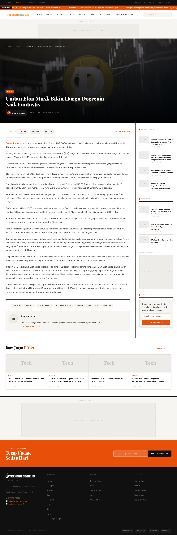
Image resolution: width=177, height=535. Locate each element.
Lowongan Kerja (124, 14)
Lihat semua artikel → (30, 326)
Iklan (160, 3)
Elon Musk (17, 305)
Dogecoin (107, 305)
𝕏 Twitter (22, 131)
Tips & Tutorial (96, 490)
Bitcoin (29, 305)
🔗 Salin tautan (123, 131)
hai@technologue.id (16, 504)
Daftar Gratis (156, 322)
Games (93, 486)
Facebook (48, 131)
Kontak (168, 3)
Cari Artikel (95, 500)
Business (61, 14)
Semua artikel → (164, 349)
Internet (82, 14)
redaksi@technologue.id (17, 501)
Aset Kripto (93, 305)
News (39, 14)
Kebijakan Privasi (141, 500)
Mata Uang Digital (63, 305)
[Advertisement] (88, 68)
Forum (109, 14)
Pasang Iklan (139, 495)
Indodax (79, 305)
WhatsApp (35, 131)
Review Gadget (96, 481)
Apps (72, 14)
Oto (92, 14)
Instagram (127, 531)
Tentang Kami (140, 3)
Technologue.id (13, 143)
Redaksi (152, 3)
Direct (20, 46)
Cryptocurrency (44, 305)
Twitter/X (141, 531)
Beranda (9, 46)
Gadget (49, 14)
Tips (101, 14)
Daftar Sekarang (159, 454)
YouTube (153, 531)
